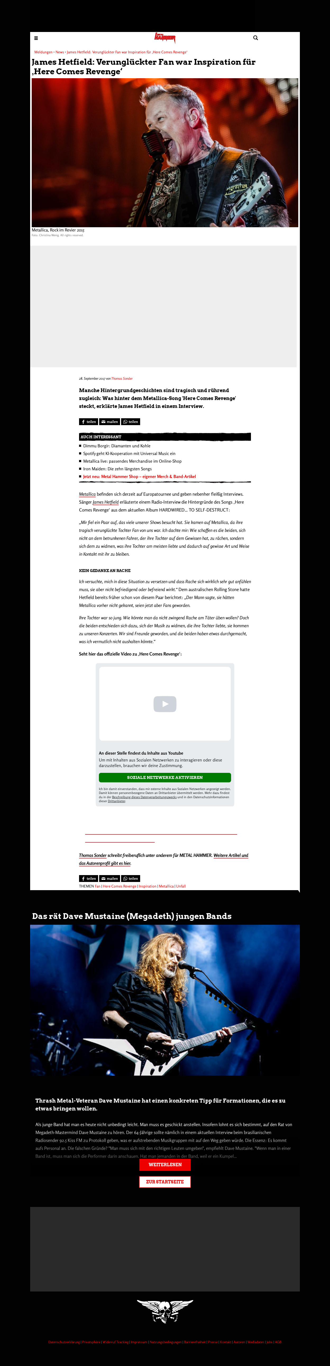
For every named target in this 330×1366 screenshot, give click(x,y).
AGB (278, 1342)
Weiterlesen (165, 1164)
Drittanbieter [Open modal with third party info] (116, 801)
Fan (97, 886)
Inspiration (148, 886)
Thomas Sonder (121, 378)
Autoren (239, 1342)
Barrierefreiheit (195, 1342)
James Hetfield (106, 502)
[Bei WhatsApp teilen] (130, 421)
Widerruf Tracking (116, 1342)
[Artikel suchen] (256, 38)
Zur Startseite (165, 1181)
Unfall (181, 886)
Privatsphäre (91, 1342)
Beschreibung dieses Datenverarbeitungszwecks (144, 797)
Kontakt (226, 1342)
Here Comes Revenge (119, 886)
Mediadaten (256, 1342)
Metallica (87, 494)
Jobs (270, 1342)
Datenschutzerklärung (64, 1342)
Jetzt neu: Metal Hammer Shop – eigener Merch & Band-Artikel (139, 476)
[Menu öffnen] (36, 38)
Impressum (139, 1342)
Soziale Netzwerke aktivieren (165, 777)
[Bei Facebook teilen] (88, 421)
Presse (213, 1342)
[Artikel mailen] (109, 421)
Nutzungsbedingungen (166, 1342)
